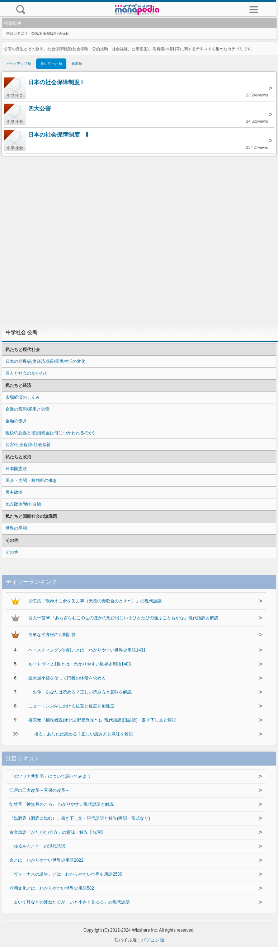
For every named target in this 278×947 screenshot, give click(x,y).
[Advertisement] (139, 239)
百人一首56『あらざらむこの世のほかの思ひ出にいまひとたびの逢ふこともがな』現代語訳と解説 (123, 617)
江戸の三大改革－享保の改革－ (39, 790)
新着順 (76, 64)
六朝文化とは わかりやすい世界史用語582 (51, 888)
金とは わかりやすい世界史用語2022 (46, 860)
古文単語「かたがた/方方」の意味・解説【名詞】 (57, 832)
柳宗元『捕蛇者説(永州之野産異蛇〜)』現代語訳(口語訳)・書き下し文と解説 (102, 720)
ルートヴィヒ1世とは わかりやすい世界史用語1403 (79, 664)
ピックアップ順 (18, 64)
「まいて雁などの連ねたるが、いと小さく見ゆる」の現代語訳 (69, 902)
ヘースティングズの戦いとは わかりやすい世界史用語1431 (87, 650)
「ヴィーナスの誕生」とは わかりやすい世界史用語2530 (65, 874)
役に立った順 (51, 64)
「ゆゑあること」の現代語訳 (37, 846)
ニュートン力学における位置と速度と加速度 (71, 706)
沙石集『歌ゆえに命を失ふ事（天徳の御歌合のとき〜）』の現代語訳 (95, 600)
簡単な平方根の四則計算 (52, 634)
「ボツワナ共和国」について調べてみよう (50, 776)
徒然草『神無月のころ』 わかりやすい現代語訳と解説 (61, 804)
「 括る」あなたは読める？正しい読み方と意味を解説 (80, 734)
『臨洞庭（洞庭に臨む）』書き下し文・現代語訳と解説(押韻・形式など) (79, 818)
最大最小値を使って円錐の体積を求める (67, 678)
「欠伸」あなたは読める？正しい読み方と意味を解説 (80, 692)
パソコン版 (152, 940)
